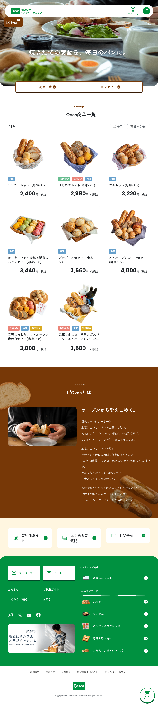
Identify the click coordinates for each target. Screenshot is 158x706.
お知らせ (13, 589)
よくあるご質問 (17, 599)
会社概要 (66, 672)
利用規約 (35, 672)
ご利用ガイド (51, 589)
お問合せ (48, 599)
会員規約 (50, 672)
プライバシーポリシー (116, 672)
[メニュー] (146, 10)
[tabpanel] (79, 243)
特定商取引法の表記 (87, 672)
